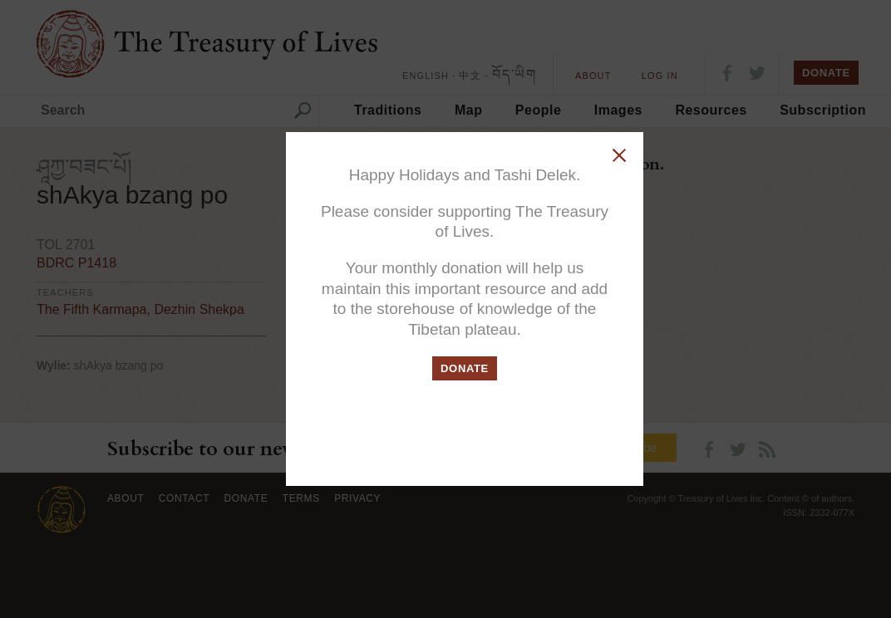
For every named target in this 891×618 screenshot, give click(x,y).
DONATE (465, 368)
